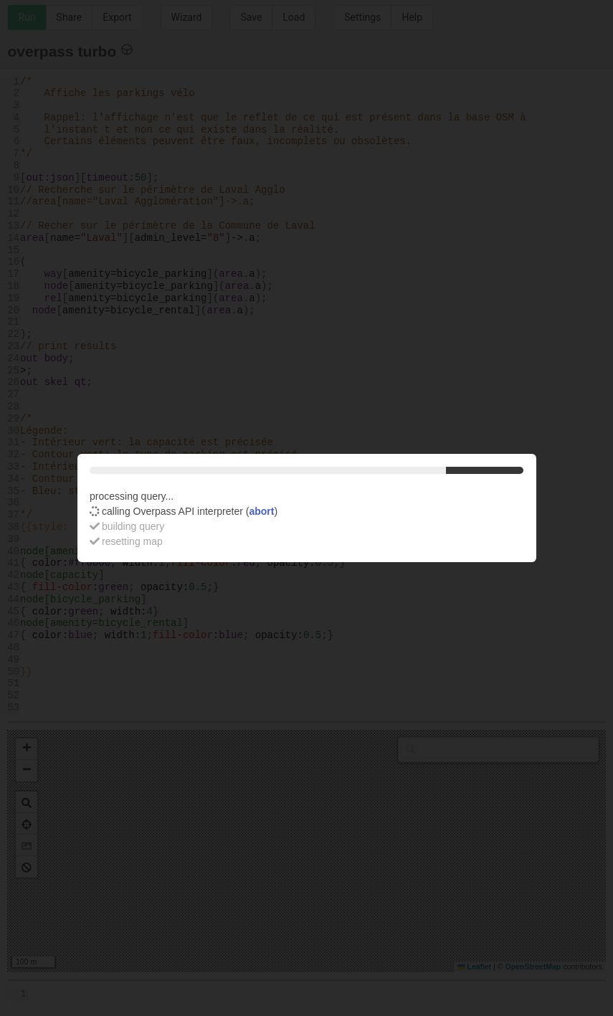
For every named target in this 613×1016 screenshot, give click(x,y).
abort (261, 511)
